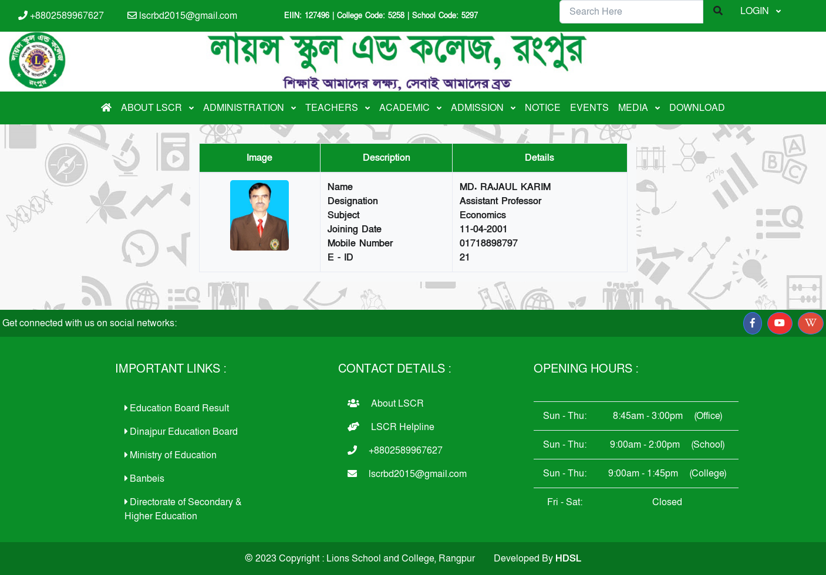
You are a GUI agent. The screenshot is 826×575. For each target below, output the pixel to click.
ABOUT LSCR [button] (152, 108)
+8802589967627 (61, 15)
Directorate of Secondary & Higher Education (183, 509)
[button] (752, 323)
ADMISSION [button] (478, 108)
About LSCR (386, 403)
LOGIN (755, 11)
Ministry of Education (170, 455)
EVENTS (589, 108)
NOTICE (543, 108)
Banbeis (144, 478)
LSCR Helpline (391, 427)
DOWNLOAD (697, 108)
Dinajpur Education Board (181, 431)
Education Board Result (176, 408)
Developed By (537, 558)
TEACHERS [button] (332, 108)
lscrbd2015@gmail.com (182, 15)
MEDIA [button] (634, 108)
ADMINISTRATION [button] (244, 108)
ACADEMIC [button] (405, 108)
